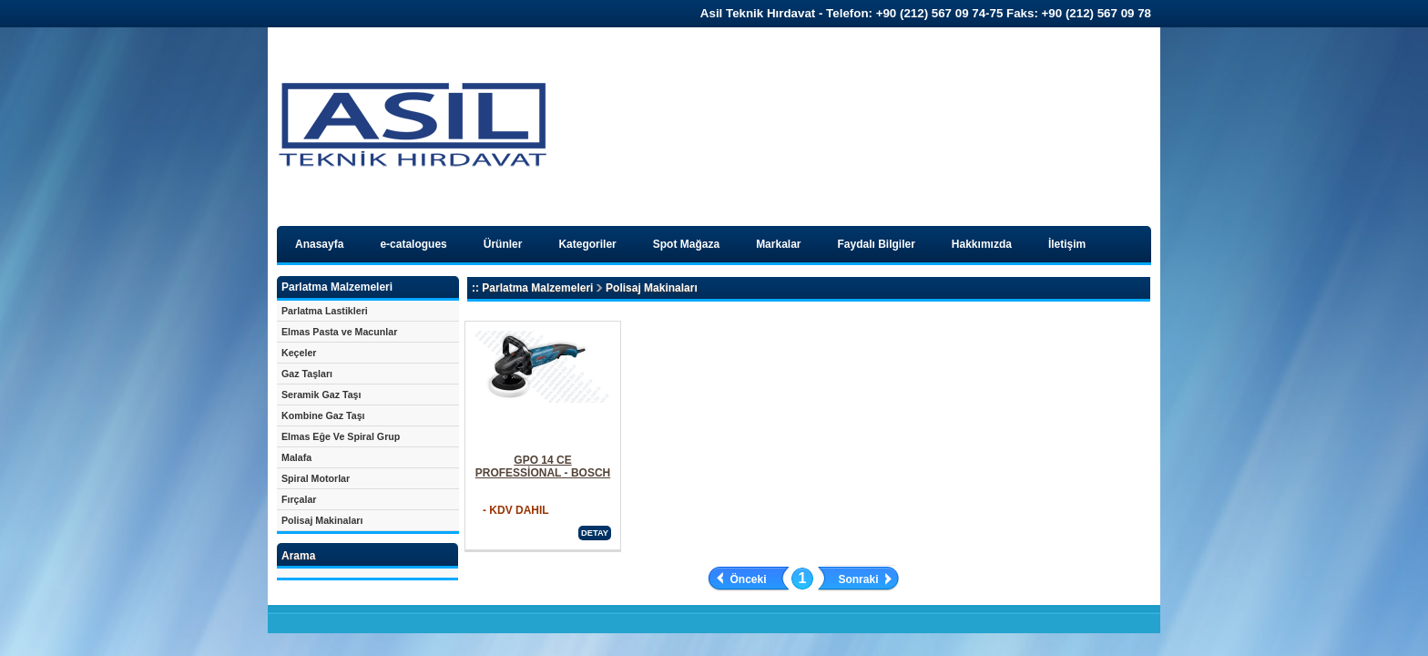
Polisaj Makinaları (321, 520)
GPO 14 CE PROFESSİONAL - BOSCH (542, 466)
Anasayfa (319, 244)
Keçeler (299, 352)
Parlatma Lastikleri (324, 310)
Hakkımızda (982, 244)
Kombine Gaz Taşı (323, 415)
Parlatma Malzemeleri (537, 288)
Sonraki (858, 579)
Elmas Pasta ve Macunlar (339, 331)
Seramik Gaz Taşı (321, 394)
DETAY (594, 533)
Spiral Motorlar (315, 478)
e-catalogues (413, 244)
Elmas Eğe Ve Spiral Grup (340, 436)
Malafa (296, 457)
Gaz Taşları (306, 373)
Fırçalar (299, 499)
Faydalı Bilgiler (876, 244)
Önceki (748, 579)
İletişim (1067, 244)
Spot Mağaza (686, 244)
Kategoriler (587, 244)
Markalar (778, 244)
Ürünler (503, 244)
